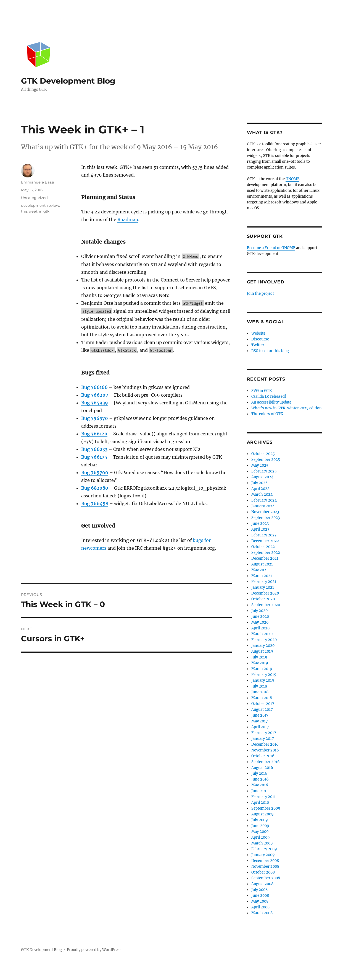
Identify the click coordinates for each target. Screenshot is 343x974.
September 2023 (265, 517)
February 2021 (263, 581)
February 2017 (263, 732)
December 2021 (264, 558)
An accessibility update (271, 402)
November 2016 (265, 750)
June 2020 (260, 616)
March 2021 (261, 575)
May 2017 (259, 721)
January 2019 (262, 680)
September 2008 (265, 878)
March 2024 (262, 494)
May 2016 (259, 785)
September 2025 (265, 459)
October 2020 (263, 599)
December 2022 (265, 541)
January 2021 (262, 587)
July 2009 (259, 820)
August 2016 (262, 767)
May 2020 (259, 622)
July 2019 (259, 657)
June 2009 (260, 825)
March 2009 (262, 843)
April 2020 (260, 628)
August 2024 (262, 477)
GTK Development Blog (68, 81)
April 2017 (260, 727)
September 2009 (265, 808)
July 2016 (259, 773)
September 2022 (265, 552)
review (53, 205)
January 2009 (263, 854)
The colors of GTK (267, 414)
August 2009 (262, 814)
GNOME (292, 179)
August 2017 (262, 709)
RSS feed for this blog (270, 350)
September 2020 (265, 605)
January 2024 (263, 506)
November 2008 (265, 866)
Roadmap (127, 219)
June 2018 (259, 692)
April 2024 (260, 488)
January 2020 (263, 645)
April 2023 (260, 529)
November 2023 (265, 512)
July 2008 (259, 889)
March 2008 (262, 913)
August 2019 (262, 651)
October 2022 (263, 546)
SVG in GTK (261, 390)
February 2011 (263, 796)
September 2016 (265, 761)
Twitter (257, 345)
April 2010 (260, 802)
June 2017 (259, 715)
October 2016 (263, 756)
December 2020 (265, 593)
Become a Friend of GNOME (271, 248)
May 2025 (259, 465)
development (33, 205)
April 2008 (260, 907)
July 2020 (259, 610)
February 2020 (264, 639)
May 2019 (259, 663)
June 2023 (260, 523)
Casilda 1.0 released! (268, 396)
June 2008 (260, 895)
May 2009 (260, 831)
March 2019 (261, 668)
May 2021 (259, 570)
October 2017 (262, 703)
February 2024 (264, 500)
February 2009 (264, 849)
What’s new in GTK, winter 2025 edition (286, 408)
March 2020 (262, 634)
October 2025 (263, 453)
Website (258, 333)
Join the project (260, 293)
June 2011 (259, 791)
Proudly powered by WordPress (94, 949)
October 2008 (263, 872)
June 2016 (260, 779)
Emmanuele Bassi (37, 182)
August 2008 (262, 884)
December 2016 (265, 744)
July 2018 (259, 686)
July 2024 (259, 482)
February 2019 (263, 674)
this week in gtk (35, 211)
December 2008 (265, 860)
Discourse (260, 339)
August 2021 (262, 564)
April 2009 (260, 837)
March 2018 (261, 698)
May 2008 (259, 901)
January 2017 (262, 738)
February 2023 (263, 535)
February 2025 (264, 471)
